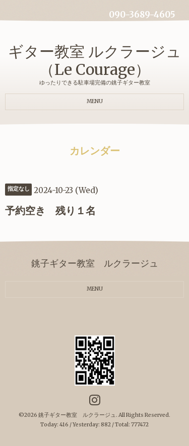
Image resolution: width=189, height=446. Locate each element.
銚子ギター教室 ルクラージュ (77, 415)
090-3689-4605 (142, 15)
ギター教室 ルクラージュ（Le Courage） (94, 60)
